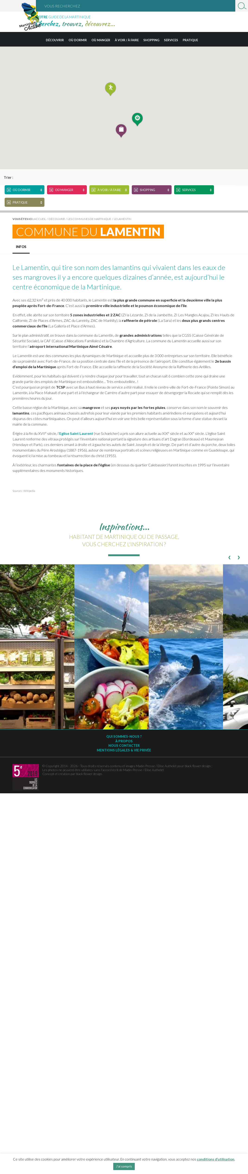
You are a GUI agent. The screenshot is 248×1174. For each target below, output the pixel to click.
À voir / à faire (127, 40)
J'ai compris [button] (124, 1166)
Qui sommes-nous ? (124, 736)
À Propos (124, 741)
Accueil (40, 219)
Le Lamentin (122, 219)
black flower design (89, 774)
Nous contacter (124, 745)
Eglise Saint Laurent (76, 433)
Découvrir (55, 40)
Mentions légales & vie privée (124, 750)
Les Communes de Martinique (89, 219)
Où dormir (78, 40)
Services (171, 40)
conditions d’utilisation (215, 1159)
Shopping (151, 40)
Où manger (100, 40)
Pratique (190, 40)
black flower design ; (198, 766)
